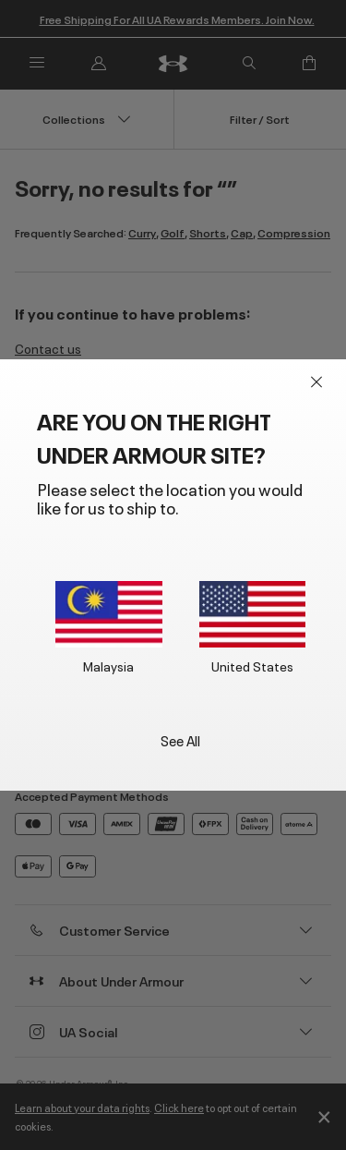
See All (180, 739)
